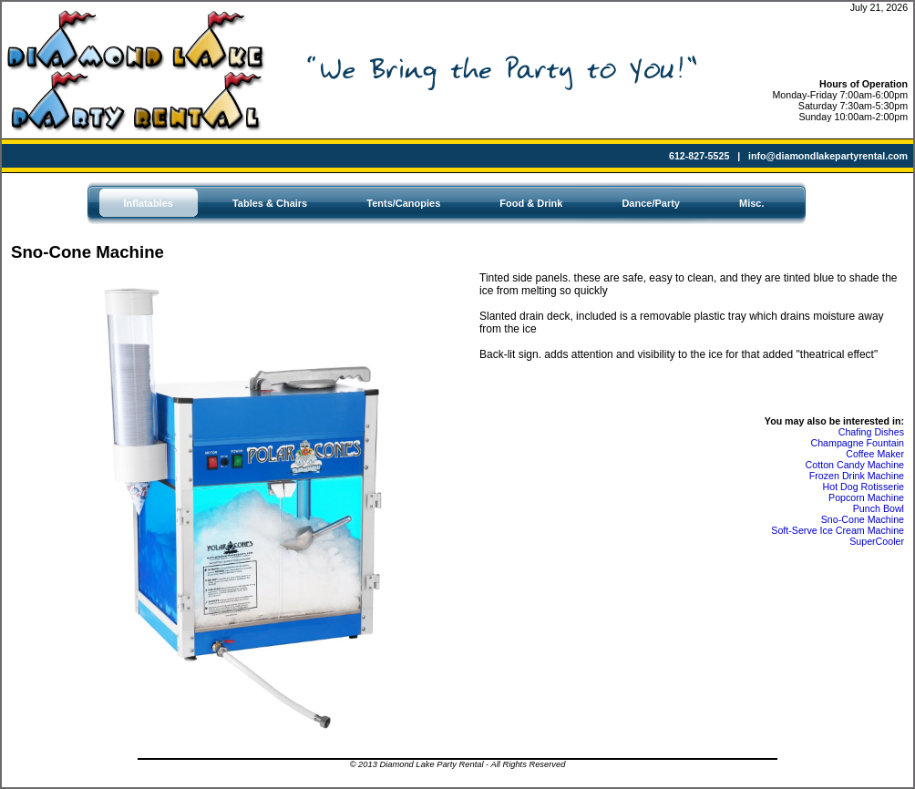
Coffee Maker (875, 453)
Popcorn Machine (866, 497)
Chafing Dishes (871, 431)
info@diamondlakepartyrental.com (828, 155)
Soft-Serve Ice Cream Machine (837, 530)
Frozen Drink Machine (856, 475)
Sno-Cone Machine (862, 519)
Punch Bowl (878, 508)
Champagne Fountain (858, 442)
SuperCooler (876, 541)
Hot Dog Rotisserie (863, 486)
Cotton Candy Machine (855, 464)
